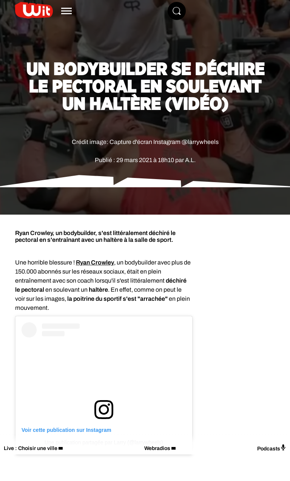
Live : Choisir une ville (30, 448)
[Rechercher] (177, 11)
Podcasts (271, 448)
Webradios (157, 448)
